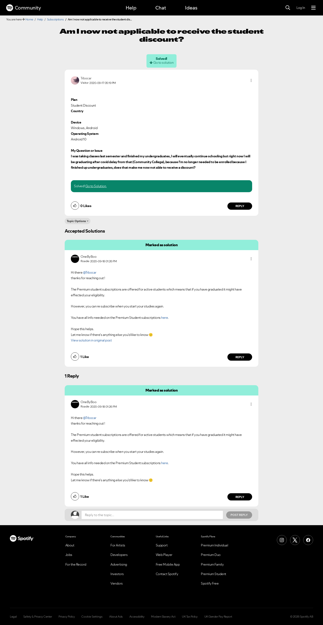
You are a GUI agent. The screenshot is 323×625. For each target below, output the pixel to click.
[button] (251, 80)
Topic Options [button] (76, 221)
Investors (117, 574)
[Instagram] (282, 540)
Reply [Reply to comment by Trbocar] (239, 206)
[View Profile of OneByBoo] (88, 256)
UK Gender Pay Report (218, 616)
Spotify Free (210, 583)
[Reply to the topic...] (152, 515)
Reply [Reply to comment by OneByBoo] (239, 357)
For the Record (75, 564)
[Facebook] (308, 540)
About (69, 545)
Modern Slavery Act (163, 616)
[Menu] (313, 8)
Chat (160, 7)
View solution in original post (91, 340)
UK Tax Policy (190, 616)
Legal (13, 616)
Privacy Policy (67, 616)
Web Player (164, 554)
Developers (119, 554)
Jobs (68, 554)
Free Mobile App (168, 564)
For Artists (117, 545)
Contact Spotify (167, 574)
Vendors (116, 583)
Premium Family (212, 564)
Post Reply (239, 515)
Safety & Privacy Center (37, 616)
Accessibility (137, 616)
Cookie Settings (92, 616)
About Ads (116, 616)
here (164, 317)
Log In (300, 7)
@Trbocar (89, 272)
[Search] (287, 8)
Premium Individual (214, 545)
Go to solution (163, 62)
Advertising (118, 564)
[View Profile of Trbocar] (86, 78)
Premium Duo (211, 554)
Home (29, 19)
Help (131, 7)
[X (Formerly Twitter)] (295, 540)
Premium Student (213, 574)
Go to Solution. (96, 186)
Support (162, 545)
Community (23, 7)
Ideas (191, 7)
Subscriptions (55, 19)
